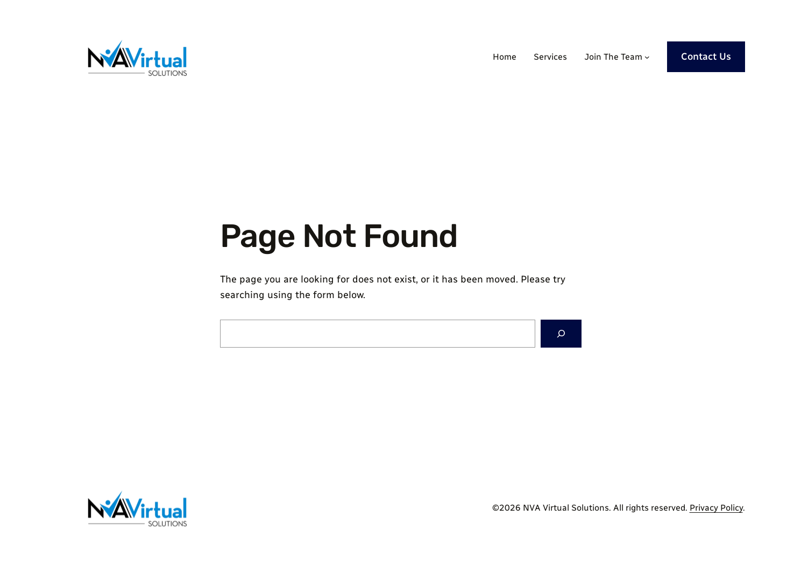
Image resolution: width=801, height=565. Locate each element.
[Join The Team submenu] (647, 57)
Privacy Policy (716, 508)
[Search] (561, 334)
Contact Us (706, 56)
